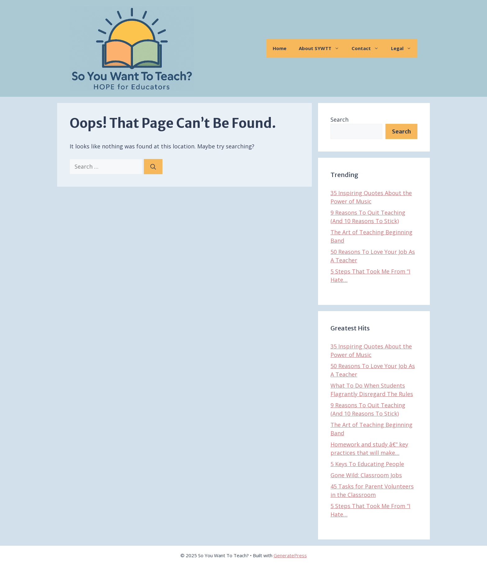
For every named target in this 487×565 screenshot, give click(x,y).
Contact (368, 48)
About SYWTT (322, 48)
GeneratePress (290, 555)
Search (339, 119)
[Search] (153, 166)
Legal (404, 48)
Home (279, 48)
